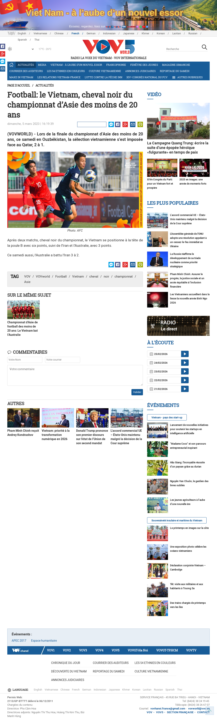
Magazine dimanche (176, 64)
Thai (179, 689)
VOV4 (99, 650)
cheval (93, 276)
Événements (163, 405)
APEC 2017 (19, 640)
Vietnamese (40, 33)
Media (42, 64)
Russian (192, 33)
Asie (27, 282)
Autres (15, 403)
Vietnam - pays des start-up (166, 417)
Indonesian (109, 33)
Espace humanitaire (44, 640)
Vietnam (78, 276)
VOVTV (191, 650)
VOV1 (50, 650)
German (91, 33)
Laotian (176, 33)
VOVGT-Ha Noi (138, 650)
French (75, 33)
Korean (161, 33)
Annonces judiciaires (140, 71)
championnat (124, 276)
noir (106, 276)
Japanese (128, 33)
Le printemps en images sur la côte (189, 528)
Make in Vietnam (21, 77)
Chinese (59, 33)
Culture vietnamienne (105, 71)
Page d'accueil (18, 85)
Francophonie (116, 64)
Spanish (170, 689)
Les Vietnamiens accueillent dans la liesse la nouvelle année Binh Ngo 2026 (189, 298)
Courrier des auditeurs (26, 71)
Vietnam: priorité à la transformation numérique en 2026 (56, 435)
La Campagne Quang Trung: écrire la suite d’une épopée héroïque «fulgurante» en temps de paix (177, 147)
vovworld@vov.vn (199, 708)
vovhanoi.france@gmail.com (167, 708)
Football (61, 276)
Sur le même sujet (29, 295)
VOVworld (43, 276)
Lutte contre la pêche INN (103, 77)
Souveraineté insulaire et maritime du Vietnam (176, 520)
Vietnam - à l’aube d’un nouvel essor (76, 64)
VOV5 (115, 650)
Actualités (26, 64)
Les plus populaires (172, 203)
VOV (27, 276)
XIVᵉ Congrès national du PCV (147, 77)
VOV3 (83, 650)
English (22, 33)
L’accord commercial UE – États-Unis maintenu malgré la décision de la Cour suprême (188, 219)
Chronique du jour (65, 663)
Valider (137, 392)
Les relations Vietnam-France (59, 77)
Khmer (145, 33)
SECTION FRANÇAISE (180, 712)
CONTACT (203, 712)
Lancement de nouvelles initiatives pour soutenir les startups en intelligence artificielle (189, 429)
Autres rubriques (187, 77)
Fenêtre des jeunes (144, 64)
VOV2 (67, 650)
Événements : (22, 634)
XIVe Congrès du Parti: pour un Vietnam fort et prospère (160, 183)
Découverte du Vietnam (69, 671)
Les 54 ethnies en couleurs (66, 71)
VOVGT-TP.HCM (167, 650)
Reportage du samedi (174, 71)
